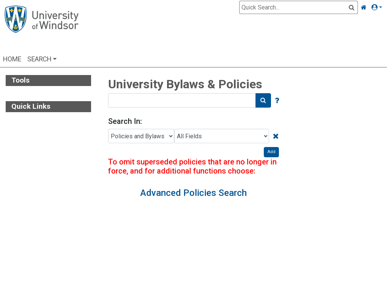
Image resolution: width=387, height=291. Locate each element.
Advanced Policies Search (193, 193)
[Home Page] (41, 27)
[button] (378, 7)
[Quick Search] (294, 7)
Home (12, 59)
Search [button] (39, 59)
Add (271, 151)
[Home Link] (364, 7)
